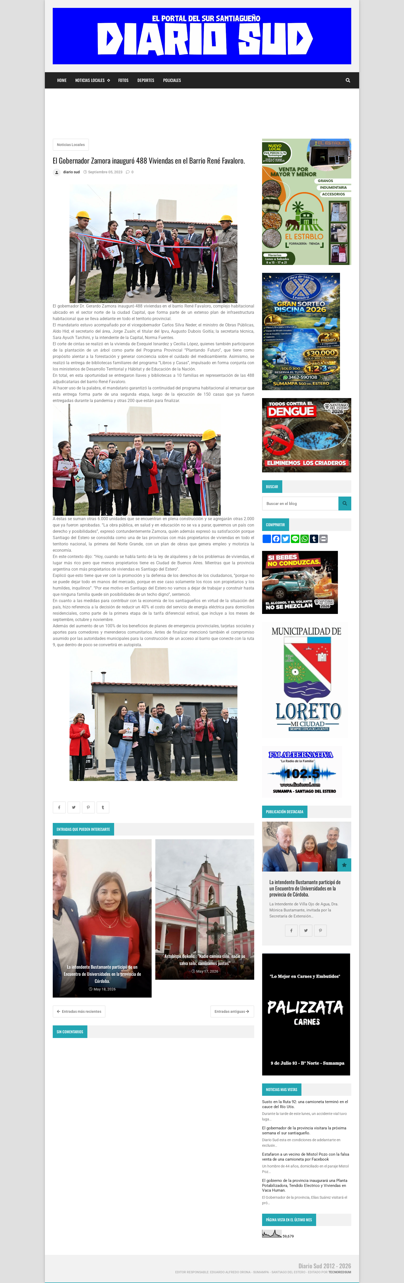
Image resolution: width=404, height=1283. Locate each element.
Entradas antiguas (232, 1011)
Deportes (145, 80)
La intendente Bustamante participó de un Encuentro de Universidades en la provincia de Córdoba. (305, 888)
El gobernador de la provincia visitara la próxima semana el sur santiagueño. (304, 1130)
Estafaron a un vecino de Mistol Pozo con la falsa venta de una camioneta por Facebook (305, 1156)
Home (62, 80)
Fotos (123, 80)
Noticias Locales (92, 80)
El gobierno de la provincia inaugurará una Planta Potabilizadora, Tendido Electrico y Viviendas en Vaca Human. (304, 1185)
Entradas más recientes (79, 1011)
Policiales (172, 80)
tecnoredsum (339, 1272)
